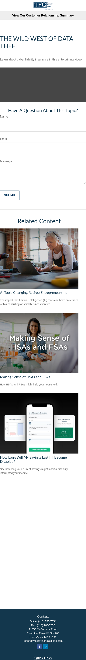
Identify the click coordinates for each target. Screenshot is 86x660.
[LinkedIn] (45, 646)
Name (4, 116)
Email (4, 138)
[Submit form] (9, 195)
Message (6, 161)
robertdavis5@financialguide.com (43, 640)
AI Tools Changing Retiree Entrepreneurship (33, 292)
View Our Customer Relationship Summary (43, 15)
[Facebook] (39, 646)
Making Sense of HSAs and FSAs (25, 377)
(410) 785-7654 (47, 621)
